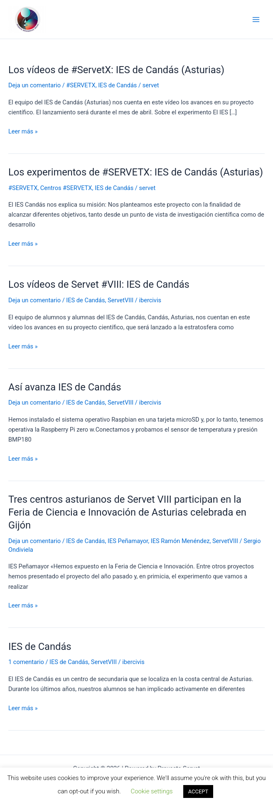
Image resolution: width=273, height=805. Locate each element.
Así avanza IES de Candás (64, 387)
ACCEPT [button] (198, 791)
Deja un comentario (34, 85)
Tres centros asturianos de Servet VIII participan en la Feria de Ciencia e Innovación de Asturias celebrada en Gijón (127, 512)
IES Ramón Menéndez (180, 541)
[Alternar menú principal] (256, 19)
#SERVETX (80, 85)
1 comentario (26, 662)
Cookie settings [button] (151, 791)
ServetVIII (120, 300)
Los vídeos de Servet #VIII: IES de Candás (98, 284)
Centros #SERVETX (66, 188)
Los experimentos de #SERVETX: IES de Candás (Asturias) (135, 172)
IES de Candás (117, 85)
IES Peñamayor (128, 541)
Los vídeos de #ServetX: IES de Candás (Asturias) (116, 70)
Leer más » (23, 131)
